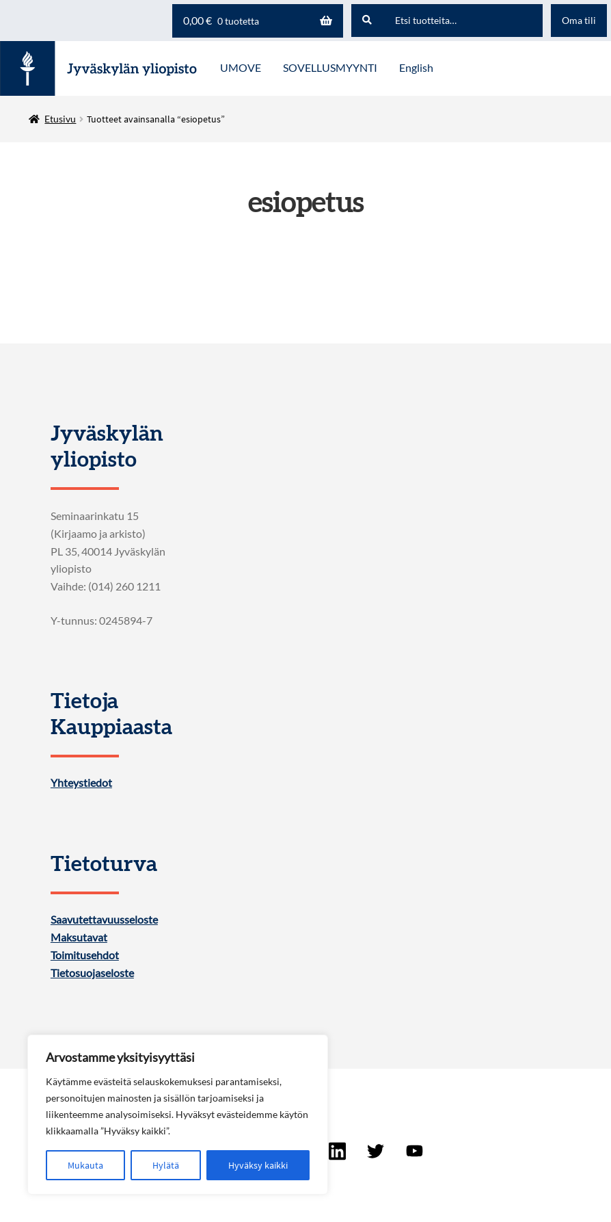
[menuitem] (416, 68)
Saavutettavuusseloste (104, 919)
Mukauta (85, 1165)
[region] (177, 1115)
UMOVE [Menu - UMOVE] (240, 67)
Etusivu (60, 119)
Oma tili (579, 20)
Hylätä (165, 1165)
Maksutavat (79, 937)
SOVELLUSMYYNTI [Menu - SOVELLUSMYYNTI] (330, 67)
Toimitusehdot (85, 955)
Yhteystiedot (81, 783)
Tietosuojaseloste (92, 973)
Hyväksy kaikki (258, 1165)
